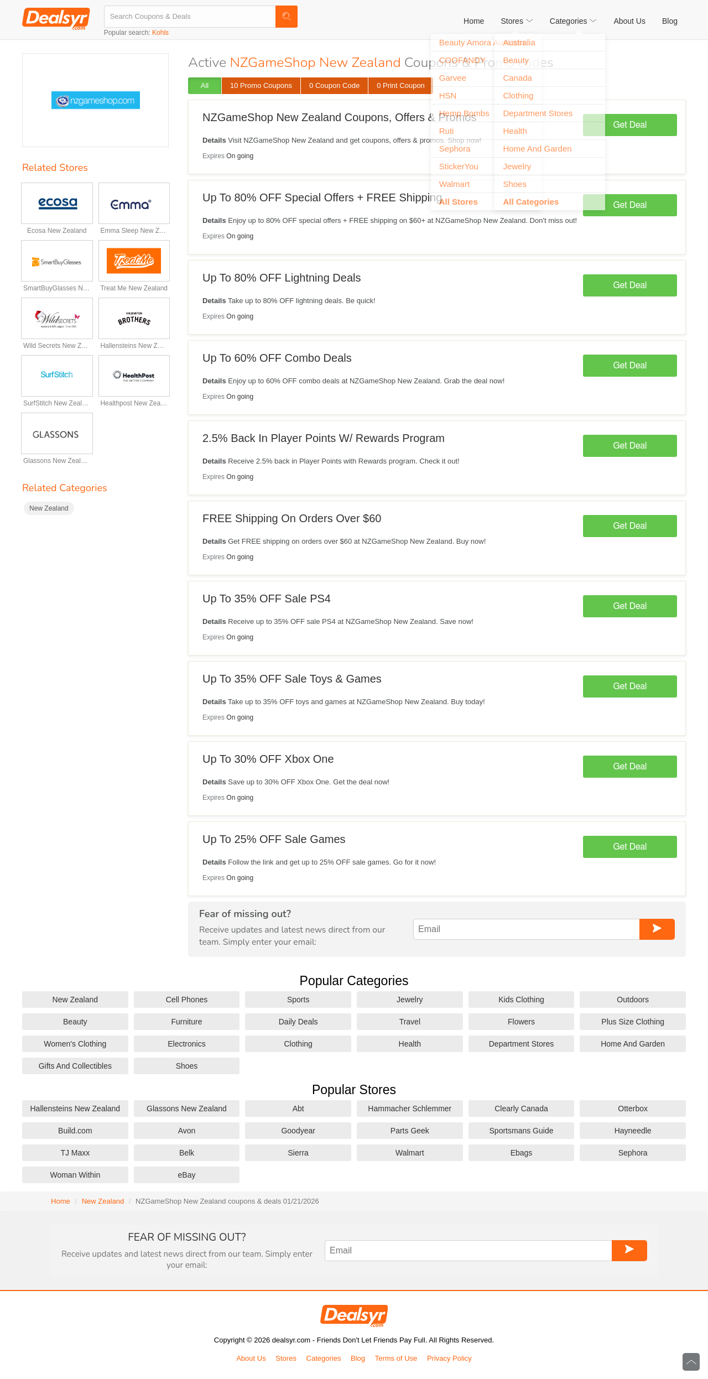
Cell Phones (187, 999)
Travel (409, 1021)
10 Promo (261, 85)
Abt (298, 1108)
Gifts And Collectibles (75, 1065)
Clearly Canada (521, 1108)
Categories (323, 1358)
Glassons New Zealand (57, 461)
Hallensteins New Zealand (134, 346)
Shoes (187, 1065)
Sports (298, 999)
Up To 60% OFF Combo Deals (277, 358)
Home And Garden (633, 1043)
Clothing (298, 1043)
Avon (187, 1130)
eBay (187, 1174)
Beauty (75, 1021)
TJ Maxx (75, 1152)
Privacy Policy (449, 1358)
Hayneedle (633, 1130)
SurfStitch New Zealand (57, 403)
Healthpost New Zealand (134, 403)
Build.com (75, 1130)
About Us (629, 21)
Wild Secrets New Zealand (57, 346)
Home (474, 21)
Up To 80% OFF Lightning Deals (281, 278)
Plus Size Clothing (632, 1021)
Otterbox (633, 1108)
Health (410, 1043)
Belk (186, 1152)
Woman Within (75, 1174)
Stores (285, 1358)
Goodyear (298, 1130)
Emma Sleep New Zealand (134, 231)
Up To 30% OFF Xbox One (268, 759)
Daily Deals (298, 1021)
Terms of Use (396, 1358)
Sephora (633, 1152)
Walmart (409, 1152)
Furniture (186, 1021)
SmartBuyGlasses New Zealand (57, 288)
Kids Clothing (521, 999)
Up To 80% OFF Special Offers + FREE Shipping (322, 197)
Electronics (186, 1043)
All (205, 85)
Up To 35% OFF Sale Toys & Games (292, 679)
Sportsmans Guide (522, 1130)
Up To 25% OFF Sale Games (274, 839)
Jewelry (410, 999)
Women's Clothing (75, 1043)
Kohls (160, 33)
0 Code (334, 85)
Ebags (522, 1152)
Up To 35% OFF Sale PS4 (266, 598)
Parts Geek (410, 1130)
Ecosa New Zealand (56, 231)
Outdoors (633, 999)
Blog (670, 21)
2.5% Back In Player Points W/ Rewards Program (323, 438)
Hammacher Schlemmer (409, 1108)
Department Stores (521, 1043)
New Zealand (49, 508)
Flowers (521, 1021)
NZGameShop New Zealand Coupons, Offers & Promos (339, 117)
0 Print (401, 85)
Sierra (298, 1152)
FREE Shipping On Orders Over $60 (291, 518)
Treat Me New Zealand (134, 288)
